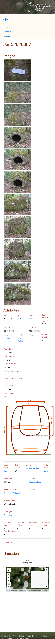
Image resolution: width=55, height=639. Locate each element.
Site (18, 315)
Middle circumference (12, 371)
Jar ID (6, 315)
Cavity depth (8, 386)
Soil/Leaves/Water (33, 469)
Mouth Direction (45, 336)
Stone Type (8, 512)
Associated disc (8, 524)
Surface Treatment (10, 490)
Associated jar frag (33, 524)
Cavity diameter (10, 364)
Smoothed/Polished (12, 493)
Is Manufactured (10, 501)
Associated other (10, 531)
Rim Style (32, 479)
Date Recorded (45, 316)
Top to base (8, 349)
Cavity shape (46, 466)
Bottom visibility (18, 466)
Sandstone (8, 515)
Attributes (7, 32)
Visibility (20, 335)
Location (6, 36)
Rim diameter (9, 357)
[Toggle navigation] (5, 7)
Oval (5, 471)
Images (6, 27)
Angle (32, 335)
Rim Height (8, 479)
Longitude (32, 328)
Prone (32, 338)
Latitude (7, 328)
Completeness (9, 335)
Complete (8, 338)
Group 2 (32, 319)
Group (31, 315)
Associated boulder (21, 524)
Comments (8, 542)
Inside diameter (9, 393)
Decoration (33, 490)
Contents (29, 465)
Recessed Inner (35, 482)
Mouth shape (6, 466)
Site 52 (19, 319)
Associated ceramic (46, 524)
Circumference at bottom (13, 379)
